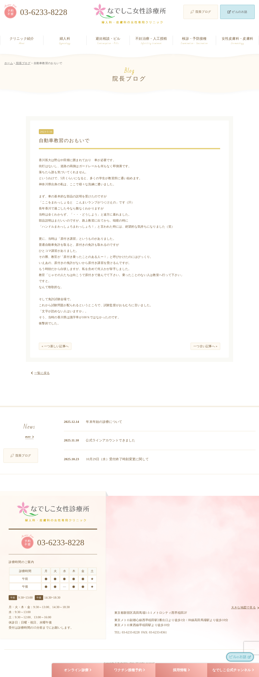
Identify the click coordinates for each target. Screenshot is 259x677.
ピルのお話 (237, 12)
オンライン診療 (78, 670)
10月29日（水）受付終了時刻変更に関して (117, 459)
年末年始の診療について (104, 421)
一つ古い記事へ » (205, 346)
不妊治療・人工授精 (151, 41)
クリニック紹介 (21, 41)
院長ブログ (201, 11)
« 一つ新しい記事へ (55, 346)
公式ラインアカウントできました (110, 440)
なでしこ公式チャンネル (233, 670)
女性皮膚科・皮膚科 (237, 41)
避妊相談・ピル (108, 41)
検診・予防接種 (194, 41)
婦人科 (64, 41)
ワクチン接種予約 (129, 670)
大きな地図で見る (243, 607)
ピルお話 (240, 656)
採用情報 (181, 670)
